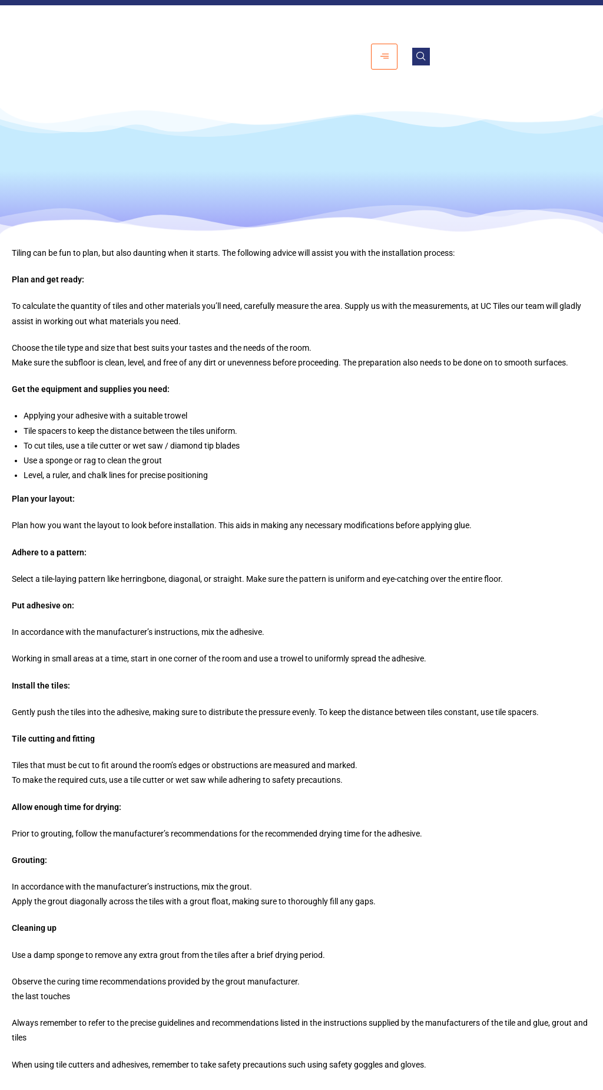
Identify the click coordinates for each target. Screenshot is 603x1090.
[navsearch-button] (421, 56)
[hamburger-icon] (384, 56)
